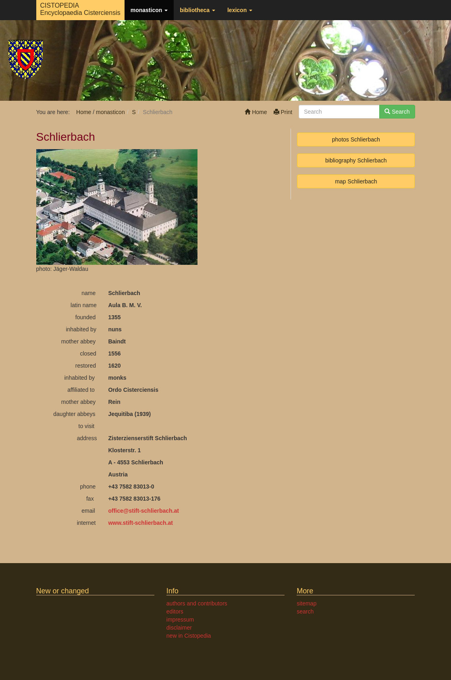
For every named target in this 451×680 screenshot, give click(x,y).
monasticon (149, 10)
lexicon (239, 10)
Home (256, 112)
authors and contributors (196, 603)
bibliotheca (197, 10)
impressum (180, 619)
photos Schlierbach (356, 139)
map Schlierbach (356, 181)
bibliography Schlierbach (356, 160)
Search (396, 111)
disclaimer (179, 627)
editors (174, 611)
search (305, 611)
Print (283, 112)
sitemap (306, 603)
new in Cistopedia (188, 635)
